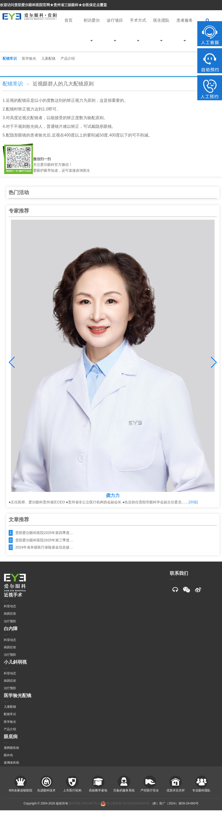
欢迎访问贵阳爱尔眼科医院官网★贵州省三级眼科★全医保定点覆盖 (53, 5)
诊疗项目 (115, 34)
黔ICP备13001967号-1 (84, 803)
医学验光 (29, 58)
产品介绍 (68, 58)
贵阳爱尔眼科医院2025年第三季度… (44, 540)
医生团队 (161, 34)
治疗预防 (10, 621)
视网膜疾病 (11, 748)
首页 (68, 20)
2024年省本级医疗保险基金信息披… (44, 547)
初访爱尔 (92, 34)
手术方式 (138, 34)
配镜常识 (10, 58)
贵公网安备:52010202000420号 (125, 803)
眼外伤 (8, 755)
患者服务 (184, 34)
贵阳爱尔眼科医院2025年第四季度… (44, 533)
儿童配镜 (48, 58)
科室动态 (10, 606)
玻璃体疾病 (11, 762)
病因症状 (10, 613)
